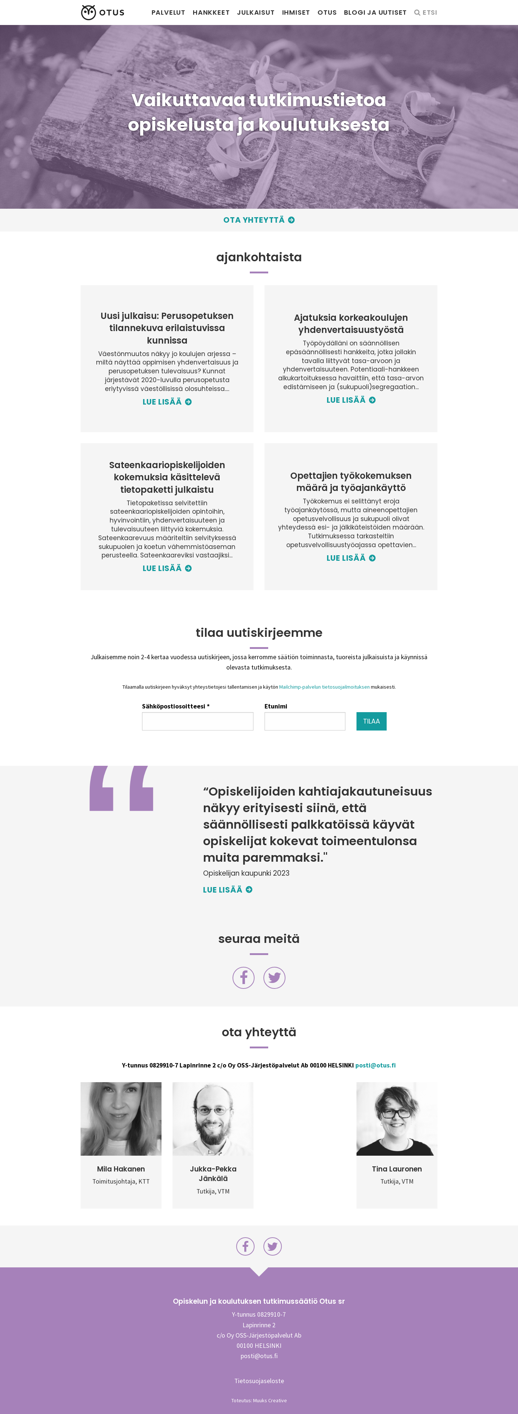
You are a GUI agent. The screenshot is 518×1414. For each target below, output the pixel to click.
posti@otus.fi (375, 1065)
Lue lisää (222, 889)
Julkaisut (255, 12)
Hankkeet (211, 12)
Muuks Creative (270, 1400)
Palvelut (168, 12)
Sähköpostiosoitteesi (176, 706)
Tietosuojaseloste (259, 1381)
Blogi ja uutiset (375, 12)
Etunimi (276, 706)
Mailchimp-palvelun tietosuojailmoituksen (324, 686)
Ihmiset (296, 12)
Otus (327, 12)
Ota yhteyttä (254, 220)
